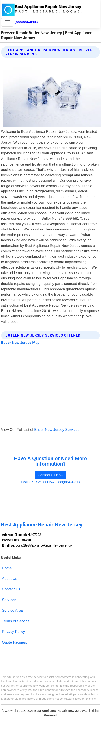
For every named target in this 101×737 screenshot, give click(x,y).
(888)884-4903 (26, 22)
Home (7, 568)
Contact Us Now (50, 475)
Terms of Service (16, 621)
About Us (9, 579)
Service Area (12, 610)
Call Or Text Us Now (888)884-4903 (50, 482)
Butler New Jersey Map (20, 342)
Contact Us (11, 589)
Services (9, 600)
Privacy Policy (13, 632)
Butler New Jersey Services (56, 430)
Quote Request (14, 642)
